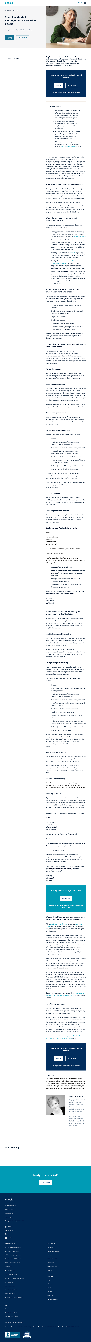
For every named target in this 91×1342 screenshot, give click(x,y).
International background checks (14, 1278)
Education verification (11, 1274)
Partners (50, 1255)
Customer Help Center (11, 1316)
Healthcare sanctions (11, 1290)
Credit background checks (12, 1263)
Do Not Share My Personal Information (68, 1327)
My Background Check (11, 1205)
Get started (66, 898)
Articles (15, 11)
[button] (85, 3)
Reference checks (10, 1286)
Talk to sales (22, 38)
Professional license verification (14, 1297)
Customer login (9, 1209)
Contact (7, 1309)
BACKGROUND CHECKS (11, 1243)
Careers (50, 1292)
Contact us (51, 1295)
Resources (8, 11)
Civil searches (9, 1282)
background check (79, 236)
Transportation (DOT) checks (13, 1259)
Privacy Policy (27, 1327)
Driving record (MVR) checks (13, 1255)
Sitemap (7, 1327)
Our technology (52, 1247)
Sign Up (80, 3)
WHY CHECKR (51, 1243)
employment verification (58, 924)
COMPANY (50, 1276)
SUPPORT (7, 1305)
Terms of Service (52, 1327)
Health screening (9, 1270)
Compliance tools (52, 1266)
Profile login (8, 1217)
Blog (49, 1280)
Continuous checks (10, 1294)
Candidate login (9, 1213)
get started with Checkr (64, 1038)
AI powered (51, 1263)
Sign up (9, 38)
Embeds (50, 1270)
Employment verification (12, 1251)
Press (49, 1288)
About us (50, 1284)
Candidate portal (52, 1259)
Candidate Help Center (11, 1313)
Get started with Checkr (69, 147)
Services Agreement (16, 1327)
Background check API (54, 1251)
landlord (72, 253)
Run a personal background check (14, 1221)
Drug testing (8, 1266)
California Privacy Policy (39, 1327)
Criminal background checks (13, 1247)
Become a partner (53, 1299)
